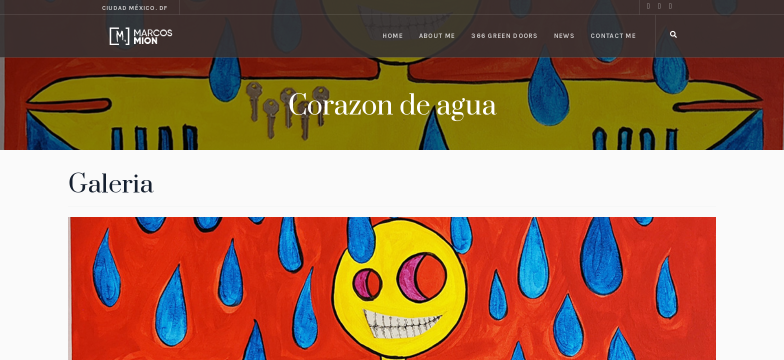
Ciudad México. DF (135, 8)
